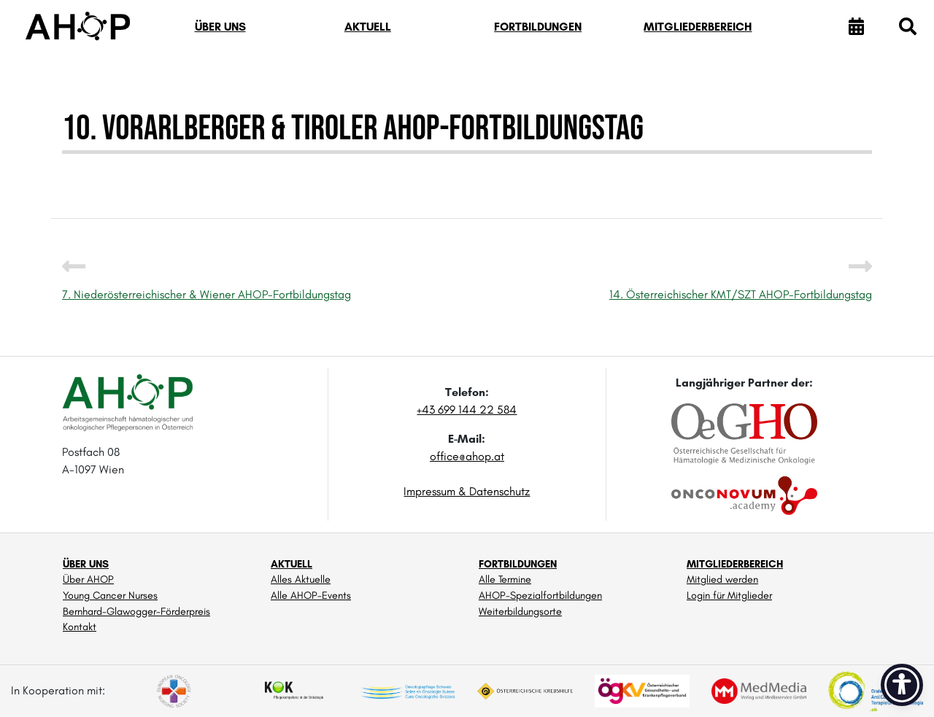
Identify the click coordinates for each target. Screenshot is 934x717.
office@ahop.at (467, 456)
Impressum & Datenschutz (467, 491)
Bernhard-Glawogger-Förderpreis (136, 611)
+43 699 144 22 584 (467, 409)
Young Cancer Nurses (110, 595)
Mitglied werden (722, 579)
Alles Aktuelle (301, 579)
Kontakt (79, 626)
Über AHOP (88, 579)
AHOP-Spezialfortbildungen (540, 595)
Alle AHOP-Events (311, 595)
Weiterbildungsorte (520, 611)
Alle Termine (505, 579)
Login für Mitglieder (729, 595)
